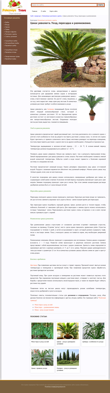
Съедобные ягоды (11, 50)
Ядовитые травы (10, 59)
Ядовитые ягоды (10, 52)
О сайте (43, 11)
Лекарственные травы (12, 56)
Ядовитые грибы (10, 45)
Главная (34, 11)
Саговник (50, 109)
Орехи (7, 27)
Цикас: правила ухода (39, 368)
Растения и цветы (11, 34)
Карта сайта (53, 11)
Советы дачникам (11, 36)
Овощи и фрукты (10, 32)
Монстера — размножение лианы (47, 307)
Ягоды (7, 25)
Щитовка (33, 265)
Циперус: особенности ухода (92, 342)
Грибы (7, 22)
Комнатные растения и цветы (47, 20)
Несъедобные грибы (12, 43)
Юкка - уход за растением (44, 310)
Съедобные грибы (11, 41)
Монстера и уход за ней (43, 305)
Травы (7, 29)
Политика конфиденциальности (55, 387)
